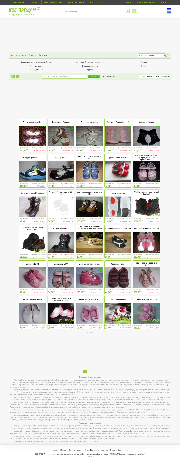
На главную (19, 2)
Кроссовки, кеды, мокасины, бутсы (36, 62)
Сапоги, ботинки (36, 70)
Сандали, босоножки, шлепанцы (90, 62)
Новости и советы (76, 2)
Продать (64, 450)
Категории (34, 2)
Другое (90, 70)
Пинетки (144, 66)
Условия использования (100, 450)
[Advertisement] (90, 35)
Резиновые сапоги (90, 66)
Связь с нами (123, 450)
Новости (113, 450)
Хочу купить (95, 2)
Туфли (144, 62)
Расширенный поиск (53, 2)
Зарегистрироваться (76, 450)
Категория (15, 55)
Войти (87, 450)
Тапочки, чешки (35, 66)
